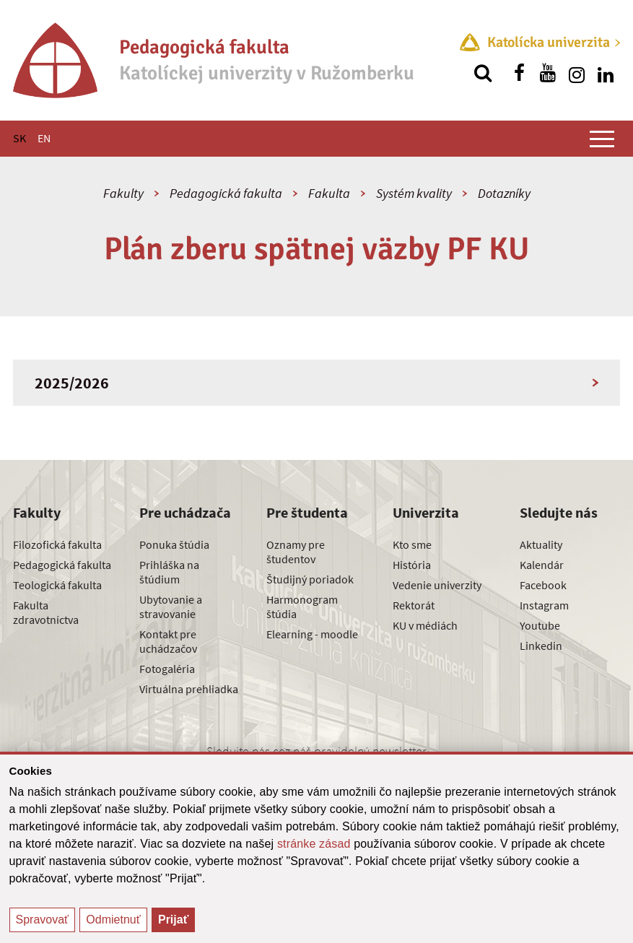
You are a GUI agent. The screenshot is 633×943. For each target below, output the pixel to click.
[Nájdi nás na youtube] (547, 72)
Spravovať (42, 919)
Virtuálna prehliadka (188, 689)
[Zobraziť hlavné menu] (602, 139)
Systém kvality (414, 193)
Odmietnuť (113, 919)
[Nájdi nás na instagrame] (576, 72)
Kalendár (542, 564)
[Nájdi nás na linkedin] (605, 72)
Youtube (540, 625)
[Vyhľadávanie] (482, 72)
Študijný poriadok (310, 579)
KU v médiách (425, 625)
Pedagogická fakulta (226, 193)
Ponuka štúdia (174, 544)
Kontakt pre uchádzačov (168, 641)
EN (44, 138)
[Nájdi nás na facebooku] (519, 72)
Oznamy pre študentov (295, 551)
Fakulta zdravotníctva (46, 612)
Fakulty (123, 193)
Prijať (173, 919)
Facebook (543, 585)
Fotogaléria (167, 668)
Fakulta (329, 193)
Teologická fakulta (57, 585)
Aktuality (541, 544)
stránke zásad (314, 844)
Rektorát (414, 605)
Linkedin (541, 645)
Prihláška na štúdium (169, 571)
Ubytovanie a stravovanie (170, 606)
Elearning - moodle (312, 634)
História (412, 564)
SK (19, 138)
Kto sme (412, 544)
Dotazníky (504, 193)
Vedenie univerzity (437, 585)
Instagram (544, 605)
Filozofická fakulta (57, 544)
